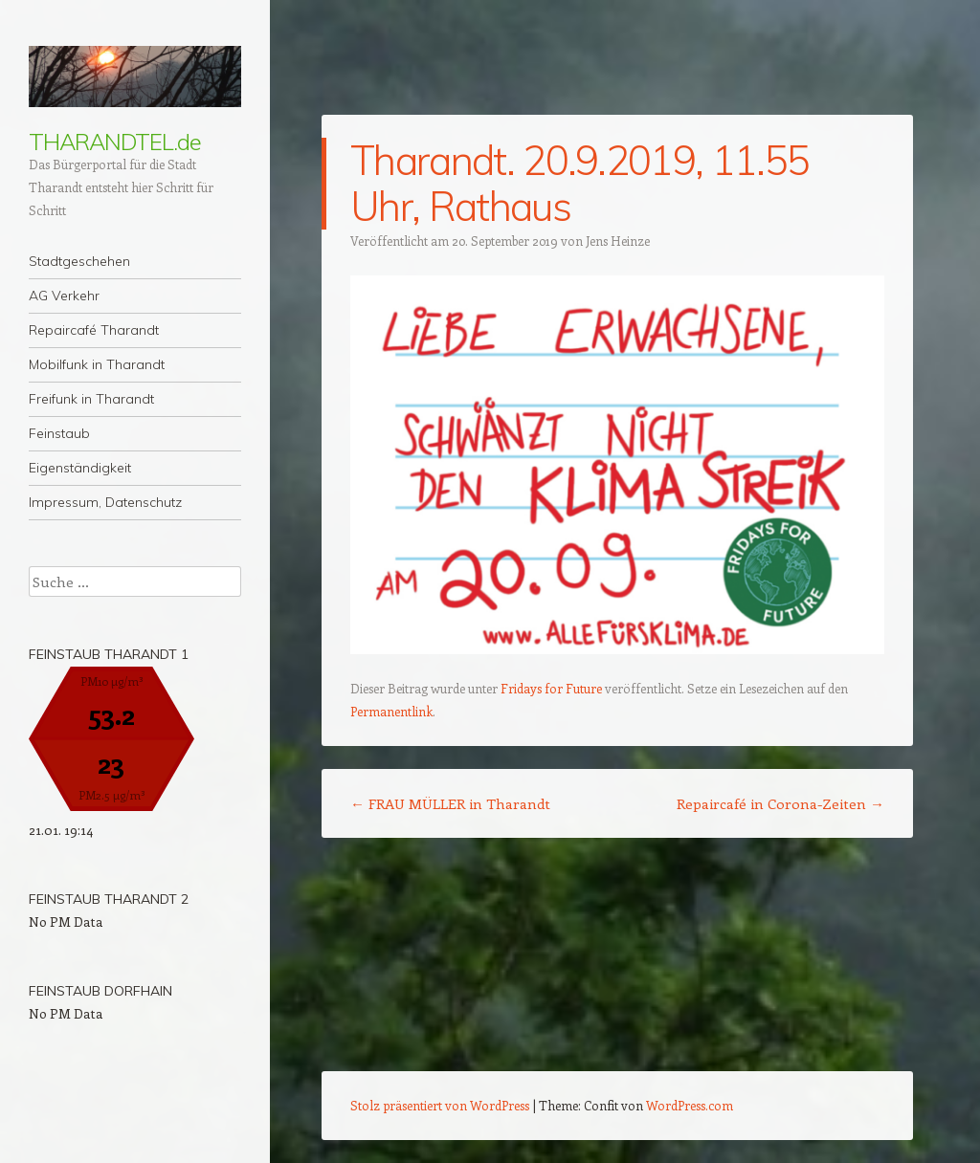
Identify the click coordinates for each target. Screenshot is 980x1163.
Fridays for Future (551, 688)
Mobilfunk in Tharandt (97, 364)
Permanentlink (391, 711)
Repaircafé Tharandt (94, 330)
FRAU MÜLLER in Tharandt (450, 803)
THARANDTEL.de (115, 141)
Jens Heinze (618, 240)
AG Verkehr (64, 295)
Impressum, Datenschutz (105, 502)
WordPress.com (689, 1105)
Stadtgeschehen (79, 261)
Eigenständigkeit (80, 467)
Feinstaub (59, 433)
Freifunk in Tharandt (91, 398)
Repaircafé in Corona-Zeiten (780, 803)
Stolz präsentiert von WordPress (439, 1105)
